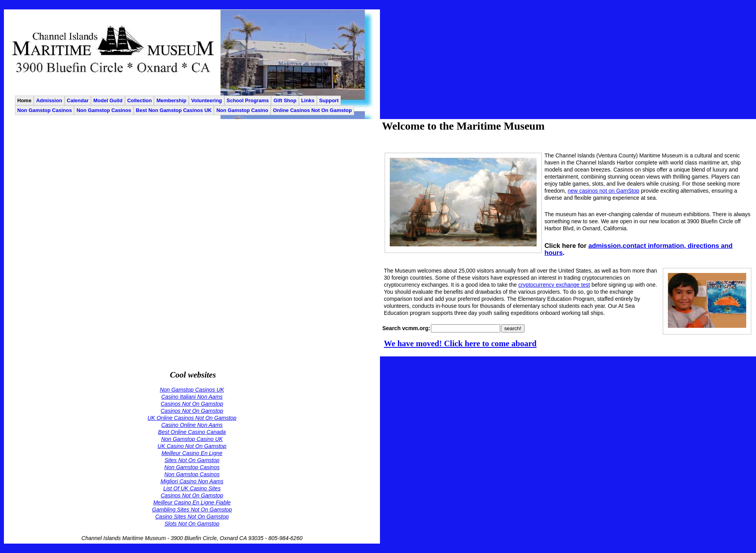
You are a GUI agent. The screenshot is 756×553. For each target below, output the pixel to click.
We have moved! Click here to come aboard (460, 343)
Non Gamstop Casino (242, 110)
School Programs (248, 100)
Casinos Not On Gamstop (192, 404)
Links (308, 100)
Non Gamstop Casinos (44, 110)
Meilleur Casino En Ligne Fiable (192, 502)
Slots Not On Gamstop (192, 523)
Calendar (78, 100)
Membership (171, 100)
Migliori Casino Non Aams (192, 481)
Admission (49, 100)
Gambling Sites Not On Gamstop (192, 509)
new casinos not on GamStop (603, 191)
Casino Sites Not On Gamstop (192, 516)
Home (24, 100)
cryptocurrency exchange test (554, 285)
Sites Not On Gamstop (192, 460)
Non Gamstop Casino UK (191, 439)
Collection (139, 100)
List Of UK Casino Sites (192, 488)
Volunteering (206, 100)
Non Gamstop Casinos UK (192, 390)
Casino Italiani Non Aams (192, 397)
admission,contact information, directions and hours (638, 249)
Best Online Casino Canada (192, 432)
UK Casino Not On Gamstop (191, 446)
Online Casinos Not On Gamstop (312, 110)
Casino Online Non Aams (192, 425)
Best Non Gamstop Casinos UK (174, 110)
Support (329, 100)
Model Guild (107, 100)
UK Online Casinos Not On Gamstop (191, 418)
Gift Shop (285, 100)
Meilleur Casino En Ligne (191, 453)
